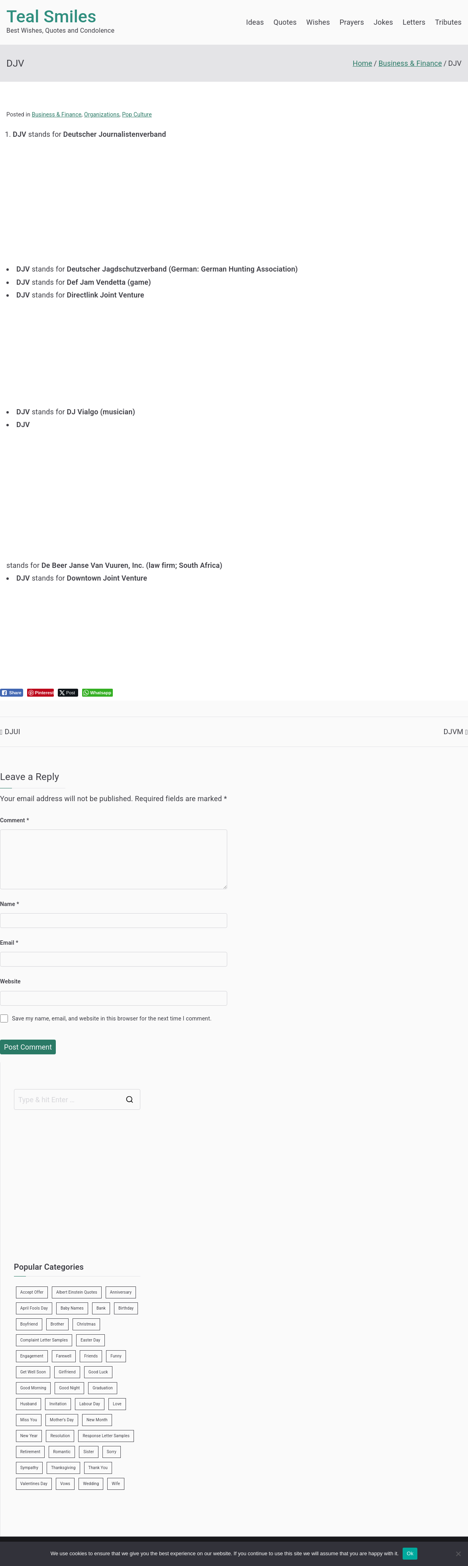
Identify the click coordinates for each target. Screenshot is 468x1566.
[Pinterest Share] (40, 693)
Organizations (102, 114)
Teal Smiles (51, 16)
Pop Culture (137, 114)
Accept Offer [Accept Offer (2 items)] (31, 1292)
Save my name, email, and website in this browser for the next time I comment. (112, 1018)
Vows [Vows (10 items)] (65, 1483)
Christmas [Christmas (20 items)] (86, 1324)
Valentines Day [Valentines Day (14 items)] (33, 1483)
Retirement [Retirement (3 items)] (30, 1452)
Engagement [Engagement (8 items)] (31, 1356)
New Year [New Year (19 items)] (29, 1436)
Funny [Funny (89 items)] (116, 1356)
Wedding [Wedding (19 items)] (91, 1483)
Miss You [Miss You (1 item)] (28, 1420)
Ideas (255, 22)
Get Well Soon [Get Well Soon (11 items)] (33, 1372)
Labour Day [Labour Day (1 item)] (89, 1404)
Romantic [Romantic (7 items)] (62, 1452)
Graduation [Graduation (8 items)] (102, 1388)
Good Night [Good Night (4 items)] (69, 1388)
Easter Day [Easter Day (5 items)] (90, 1340)
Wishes (318, 22)
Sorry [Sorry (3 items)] (111, 1452)
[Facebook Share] (11, 693)
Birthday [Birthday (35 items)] (126, 1308)
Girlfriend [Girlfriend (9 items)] (67, 1372)
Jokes (383, 22)
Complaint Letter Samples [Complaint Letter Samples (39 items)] (44, 1340)
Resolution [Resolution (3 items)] (60, 1436)
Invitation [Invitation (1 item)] (58, 1404)
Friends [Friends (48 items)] (91, 1356)
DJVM (454, 731)
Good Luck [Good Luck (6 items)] (98, 1372)
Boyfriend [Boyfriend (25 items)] (29, 1324)
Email (9, 943)
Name (9, 904)
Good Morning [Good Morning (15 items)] (33, 1388)
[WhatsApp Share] (97, 693)
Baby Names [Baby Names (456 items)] (72, 1308)
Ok (410, 1553)
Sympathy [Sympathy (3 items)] (29, 1468)
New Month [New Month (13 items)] (97, 1420)
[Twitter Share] (68, 693)
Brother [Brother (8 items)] (57, 1324)
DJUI (12, 731)
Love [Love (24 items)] (117, 1404)
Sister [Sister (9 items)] (88, 1452)
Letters (414, 22)
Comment (14, 820)
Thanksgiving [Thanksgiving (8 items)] (63, 1468)
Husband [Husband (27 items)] (28, 1404)
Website (10, 981)
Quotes (285, 22)
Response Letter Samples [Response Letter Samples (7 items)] (106, 1436)
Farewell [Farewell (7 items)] (64, 1356)
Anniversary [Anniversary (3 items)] (121, 1292)
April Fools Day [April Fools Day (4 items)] (34, 1308)
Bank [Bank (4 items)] (101, 1308)
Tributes (448, 22)
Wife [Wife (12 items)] (116, 1483)
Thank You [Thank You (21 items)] (98, 1468)
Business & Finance (57, 114)
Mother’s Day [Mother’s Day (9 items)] (62, 1420)
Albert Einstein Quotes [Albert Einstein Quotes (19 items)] (76, 1292)
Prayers (352, 22)
